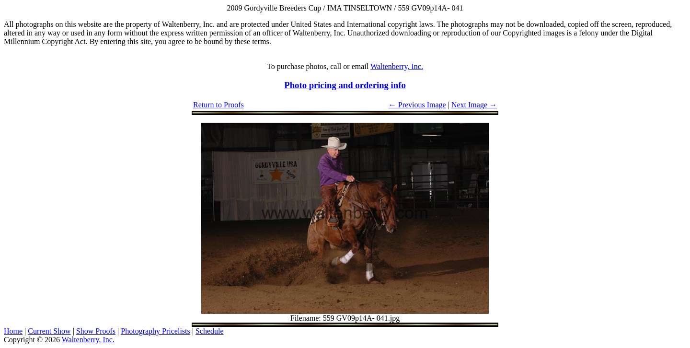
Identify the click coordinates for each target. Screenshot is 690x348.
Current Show (49, 331)
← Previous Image (417, 105)
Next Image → (474, 105)
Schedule (210, 331)
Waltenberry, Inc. (396, 66)
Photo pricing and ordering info (345, 85)
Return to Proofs (218, 105)
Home (13, 331)
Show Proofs (95, 331)
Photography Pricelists (155, 331)
